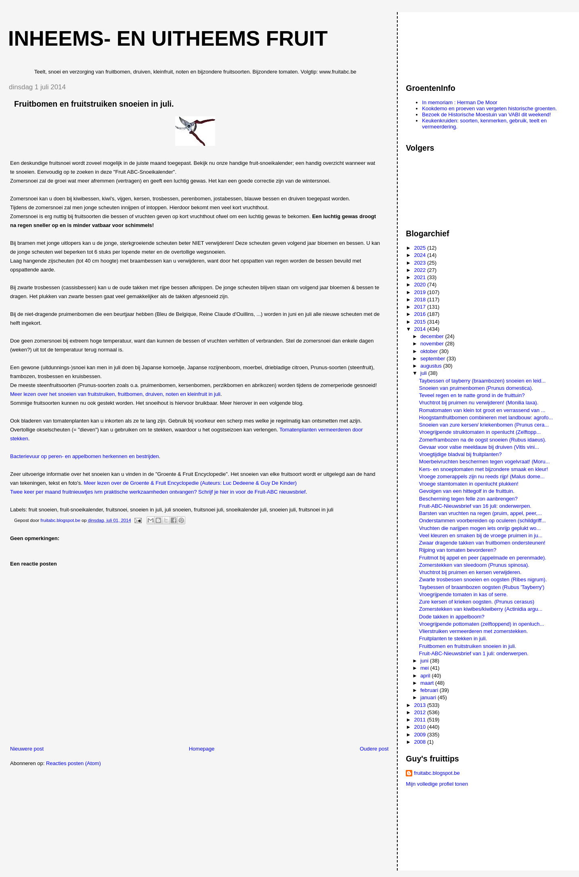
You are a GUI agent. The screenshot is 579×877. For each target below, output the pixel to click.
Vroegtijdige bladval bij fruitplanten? (460, 454)
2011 (420, 720)
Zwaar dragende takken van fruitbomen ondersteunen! (482, 543)
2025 (420, 248)
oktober (429, 351)
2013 (420, 705)
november (432, 344)
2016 (420, 314)
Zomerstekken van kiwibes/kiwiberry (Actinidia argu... (481, 609)
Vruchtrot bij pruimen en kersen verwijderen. (470, 572)
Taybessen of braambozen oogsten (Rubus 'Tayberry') (482, 587)
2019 (420, 292)
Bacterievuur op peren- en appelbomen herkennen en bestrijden (84, 456)
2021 (420, 277)
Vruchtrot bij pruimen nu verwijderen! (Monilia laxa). (479, 403)
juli (424, 373)
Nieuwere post (27, 749)
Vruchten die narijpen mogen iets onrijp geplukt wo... (480, 528)
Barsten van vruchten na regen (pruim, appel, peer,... (480, 513)
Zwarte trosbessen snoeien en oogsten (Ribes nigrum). (483, 579)
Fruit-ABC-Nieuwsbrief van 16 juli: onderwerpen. (475, 506)
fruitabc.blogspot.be (436, 773)
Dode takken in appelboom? (452, 617)
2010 (420, 727)
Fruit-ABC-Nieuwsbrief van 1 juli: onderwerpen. (474, 653)
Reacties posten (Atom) (73, 763)
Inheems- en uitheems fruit (168, 38)
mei (425, 668)
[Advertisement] (442, 44)
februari (430, 690)
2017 (420, 307)
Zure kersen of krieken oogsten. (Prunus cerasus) (476, 602)
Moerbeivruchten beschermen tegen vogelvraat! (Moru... (484, 461)
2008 (420, 742)
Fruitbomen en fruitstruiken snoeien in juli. (467, 646)
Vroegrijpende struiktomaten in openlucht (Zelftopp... (480, 432)
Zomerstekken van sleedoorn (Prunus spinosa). (474, 565)
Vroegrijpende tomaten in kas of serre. (463, 594)
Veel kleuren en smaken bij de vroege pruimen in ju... (481, 535)
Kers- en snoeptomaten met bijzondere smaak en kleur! (483, 469)
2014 (420, 329)
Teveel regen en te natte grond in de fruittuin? (472, 395)
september (433, 358)
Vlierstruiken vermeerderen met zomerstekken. (473, 631)
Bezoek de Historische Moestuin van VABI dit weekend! (486, 114)
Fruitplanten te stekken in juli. (453, 638)
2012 (420, 712)
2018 (420, 300)
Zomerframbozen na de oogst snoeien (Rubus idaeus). (482, 440)
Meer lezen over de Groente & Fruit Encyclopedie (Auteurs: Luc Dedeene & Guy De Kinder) (190, 483)
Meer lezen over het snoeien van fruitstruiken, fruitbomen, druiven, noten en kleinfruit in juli (115, 394)
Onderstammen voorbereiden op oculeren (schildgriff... (482, 520)
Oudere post (374, 749)
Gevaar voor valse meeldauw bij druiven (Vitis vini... (479, 447)
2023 (420, 263)
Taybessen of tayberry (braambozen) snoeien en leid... (482, 381)
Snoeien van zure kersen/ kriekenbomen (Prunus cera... (484, 425)
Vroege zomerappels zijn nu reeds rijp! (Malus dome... (482, 476)
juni (425, 661)
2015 (420, 322)
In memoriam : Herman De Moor (459, 102)
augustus (431, 366)
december (432, 336)
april (426, 676)
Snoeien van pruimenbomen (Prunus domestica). (476, 388)
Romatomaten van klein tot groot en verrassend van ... (482, 410)
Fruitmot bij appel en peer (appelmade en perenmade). (482, 558)
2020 (420, 285)
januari (429, 697)
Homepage (202, 749)
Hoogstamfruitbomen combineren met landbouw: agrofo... (486, 417)
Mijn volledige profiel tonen (437, 784)
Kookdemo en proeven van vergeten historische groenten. (489, 108)
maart (427, 683)
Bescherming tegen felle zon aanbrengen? (468, 499)
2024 (420, 255)
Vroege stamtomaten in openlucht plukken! (468, 484)
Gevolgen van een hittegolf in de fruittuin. (466, 491)
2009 (420, 735)
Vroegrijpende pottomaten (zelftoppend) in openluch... (481, 624)
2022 (420, 270)
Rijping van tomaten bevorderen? (458, 550)
